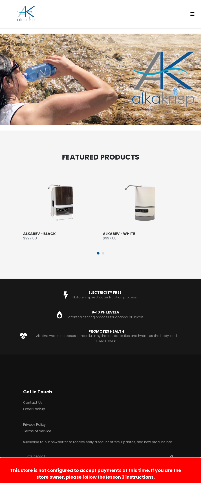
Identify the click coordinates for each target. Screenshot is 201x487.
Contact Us (32, 402)
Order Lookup (34, 409)
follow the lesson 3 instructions (118, 477)
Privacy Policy (34, 424)
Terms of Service (37, 431)
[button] (98, 253)
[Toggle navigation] (192, 14)
